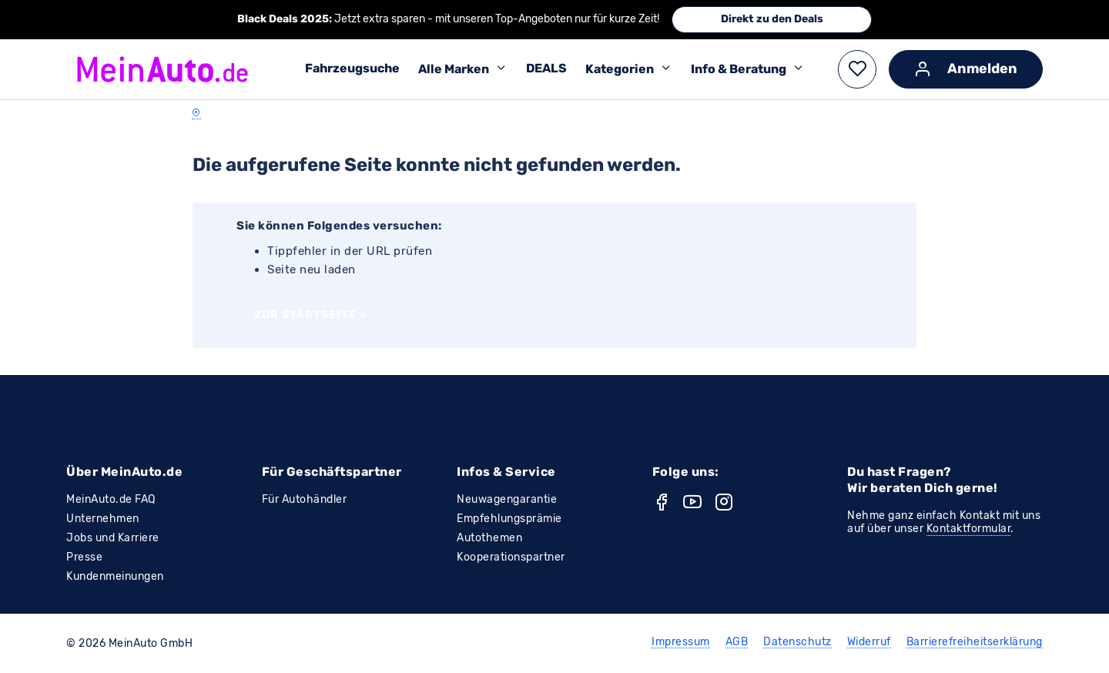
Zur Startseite (310, 314)
